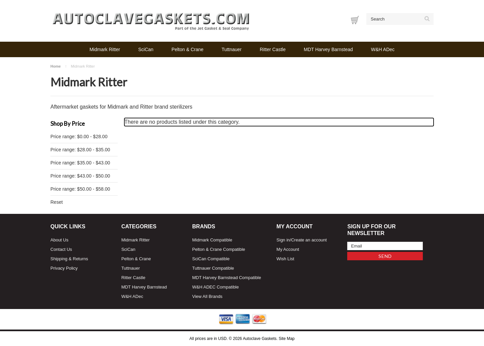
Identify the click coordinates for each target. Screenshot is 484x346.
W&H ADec (383, 49)
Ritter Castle (273, 49)
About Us (59, 239)
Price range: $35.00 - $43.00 (80, 162)
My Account (288, 249)
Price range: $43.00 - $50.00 (80, 176)
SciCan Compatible (211, 258)
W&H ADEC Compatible (215, 287)
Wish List (285, 258)
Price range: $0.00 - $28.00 (79, 136)
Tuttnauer (231, 49)
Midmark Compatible (212, 239)
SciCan (145, 49)
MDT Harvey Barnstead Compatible (226, 277)
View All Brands (207, 296)
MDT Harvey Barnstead (328, 49)
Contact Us (61, 249)
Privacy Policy (64, 268)
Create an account (309, 239)
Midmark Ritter (104, 49)
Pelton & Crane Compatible (218, 249)
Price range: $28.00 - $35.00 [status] (80, 149)
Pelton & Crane (187, 49)
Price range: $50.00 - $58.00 (80, 189)
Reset (56, 202)
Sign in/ (284, 239)
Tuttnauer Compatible (213, 268)
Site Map (286, 338)
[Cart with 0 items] (355, 20)
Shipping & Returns (69, 258)
